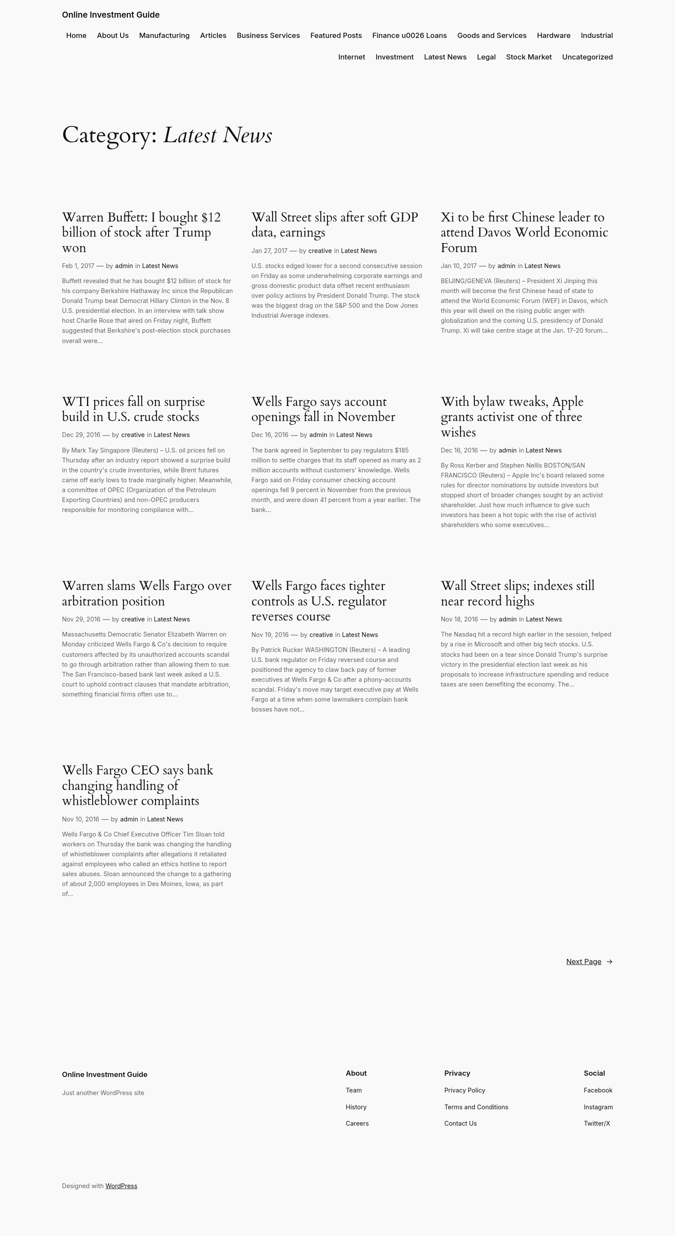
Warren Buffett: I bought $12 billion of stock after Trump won (141, 233)
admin (124, 265)
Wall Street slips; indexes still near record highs (517, 594)
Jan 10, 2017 (459, 265)
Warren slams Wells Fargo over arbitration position (147, 594)
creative (320, 250)
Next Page (589, 961)
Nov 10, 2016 (80, 819)
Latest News (160, 265)
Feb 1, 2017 (78, 265)
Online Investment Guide (111, 14)
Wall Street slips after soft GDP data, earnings (334, 225)
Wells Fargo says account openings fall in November (323, 410)
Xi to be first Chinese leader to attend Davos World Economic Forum (524, 233)
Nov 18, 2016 (459, 619)
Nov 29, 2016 (81, 619)
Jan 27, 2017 (269, 250)
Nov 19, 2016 (270, 634)
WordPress (121, 1185)
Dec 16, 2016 (269, 434)
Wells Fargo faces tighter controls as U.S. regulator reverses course (319, 602)
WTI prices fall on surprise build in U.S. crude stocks (133, 410)
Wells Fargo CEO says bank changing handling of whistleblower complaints (138, 786)
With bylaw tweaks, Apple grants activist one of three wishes (512, 418)
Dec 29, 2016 (81, 434)
